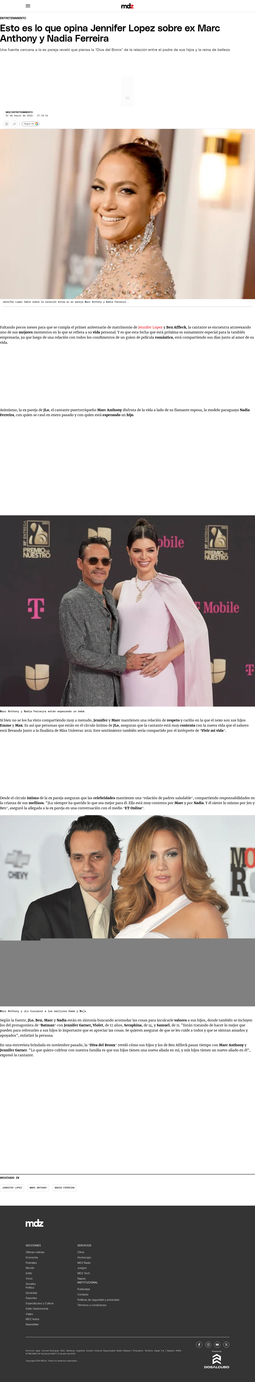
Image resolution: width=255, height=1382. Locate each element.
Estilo (29, 1273)
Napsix (81, 1278)
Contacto (82, 1294)
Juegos (82, 1268)
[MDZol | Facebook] (199, 1344)
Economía (32, 1257)
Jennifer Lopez (150, 327)
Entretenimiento (13, 18)
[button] (28, 5)
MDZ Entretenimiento (19, 112)
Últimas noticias (35, 1252)
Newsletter (32, 1324)
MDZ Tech (83, 1273)
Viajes (29, 1314)
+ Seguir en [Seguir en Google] (30, 124)
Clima (80, 1252)
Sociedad (31, 1293)
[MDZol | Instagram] (208, 1344)
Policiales (31, 1262)
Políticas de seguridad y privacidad (98, 1299)
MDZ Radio (84, 1262)
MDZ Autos (32, 1319)
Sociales (31, 1283)
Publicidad (83, 1289)
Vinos (29, 1278)
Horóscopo (84, 1257)
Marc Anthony (38, 1188)
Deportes (31, 1298)
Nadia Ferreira (65, 1188)
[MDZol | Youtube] (217, 1344)
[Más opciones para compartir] (14, 123)
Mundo (30, 1268)
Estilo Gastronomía (37, 1308)
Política (30, 1287)
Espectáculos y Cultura (39, 1303)
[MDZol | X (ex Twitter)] (226, 1344)
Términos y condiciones (91, 1305)
